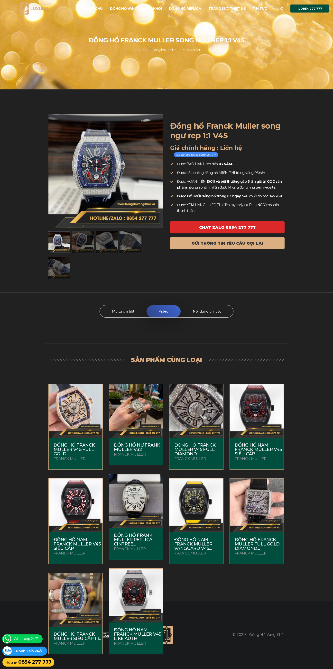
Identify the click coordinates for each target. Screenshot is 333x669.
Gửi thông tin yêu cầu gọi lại (227, 243)
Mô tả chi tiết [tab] (123, 311)
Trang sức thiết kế (226, 8)
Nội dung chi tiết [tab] (207, 311)
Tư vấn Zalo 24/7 (28, 651)
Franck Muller (190, 50)
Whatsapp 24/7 (26, 638)
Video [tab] (163, 311)
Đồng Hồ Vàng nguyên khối (136, 8)
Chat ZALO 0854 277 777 (227, 227)
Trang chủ (92, 8)
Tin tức (260, 8)
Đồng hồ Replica (185, 8)
